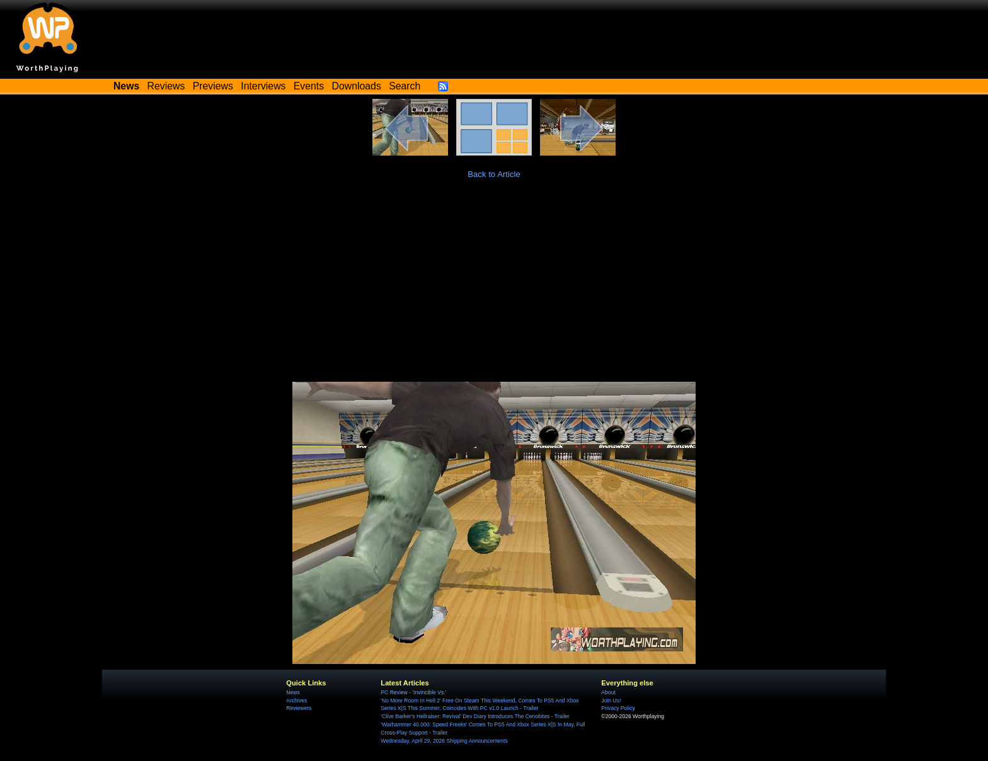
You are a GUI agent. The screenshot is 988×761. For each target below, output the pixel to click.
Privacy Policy (618, 708)
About (608, 692)
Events (309, 86)
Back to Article (494, 174)
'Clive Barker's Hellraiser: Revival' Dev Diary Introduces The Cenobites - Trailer (475, 716)
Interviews (263, 86)
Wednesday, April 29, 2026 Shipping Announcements (444, 741)
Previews (213, 86)
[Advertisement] (494, 287)
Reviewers (298, 708)
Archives (296, 700)
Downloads (356, 86)
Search (404, 86)
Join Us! (611, 700)
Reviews (166, 86)
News (292, 692)
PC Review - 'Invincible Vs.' (413, 692)
